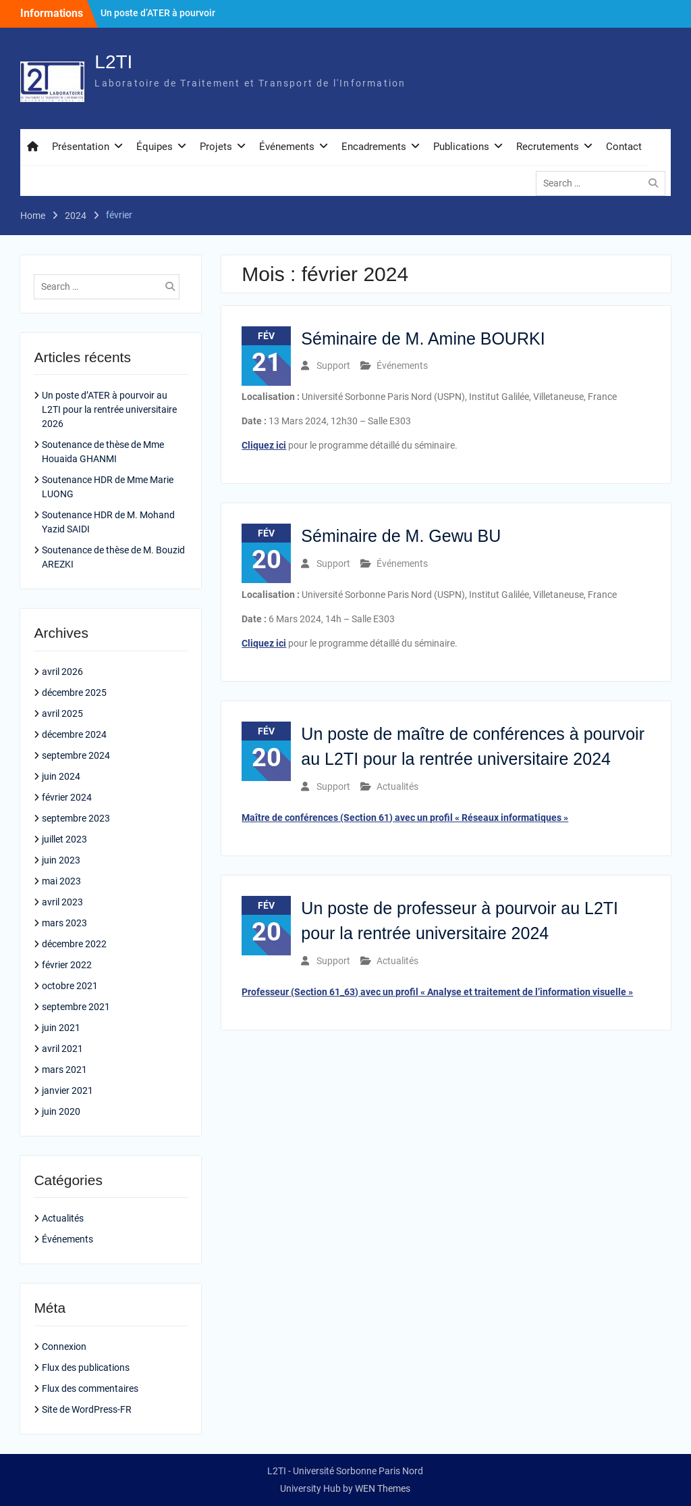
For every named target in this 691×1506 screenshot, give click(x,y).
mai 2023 (61, 881)
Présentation (80, 147)
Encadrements (373, 147)
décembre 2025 (74, 692)
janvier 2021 (67, 1090)
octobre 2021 (70, 985)
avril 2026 (62, 671)
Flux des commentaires (90, 1388)
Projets (216, 147)
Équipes (154, 147)
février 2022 (67, 964)
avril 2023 (62, 902)
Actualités (397, 786)
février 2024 (67, 797)
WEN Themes (382, 1488)
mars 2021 (64, 1069)
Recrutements (547, 147)
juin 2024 (61, 776)
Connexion (64, 1346)
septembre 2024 (76, 755)
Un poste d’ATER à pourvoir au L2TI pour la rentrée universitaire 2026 (109, 409)
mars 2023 (64, 923)
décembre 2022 (74, 943)
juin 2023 (61, 860)
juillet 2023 (64, 839)
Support (333, 365)
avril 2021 (62, 1048)
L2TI (113, 61)
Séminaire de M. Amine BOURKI (423, 338)
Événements (286, 147)
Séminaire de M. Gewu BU (401, 535)
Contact (624, 147)
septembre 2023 (76, 818)
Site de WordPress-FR (87, 1409)
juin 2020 (61, 1111)
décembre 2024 (74, 734)
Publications (461, 147)
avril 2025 (62, 713)
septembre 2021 (76, 1006)
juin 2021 (61, 1027)
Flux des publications (86, 1367)
